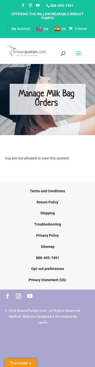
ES (60, 29)
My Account (20, 29)
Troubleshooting (47, 224)
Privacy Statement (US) (47, 280)
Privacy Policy (47, 235)
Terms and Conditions (47, 191)
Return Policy (47, 202)
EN (42, 29)
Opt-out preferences (47, 269)
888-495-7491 (61, 6)
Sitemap (47, 247)
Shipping (47, 213)
